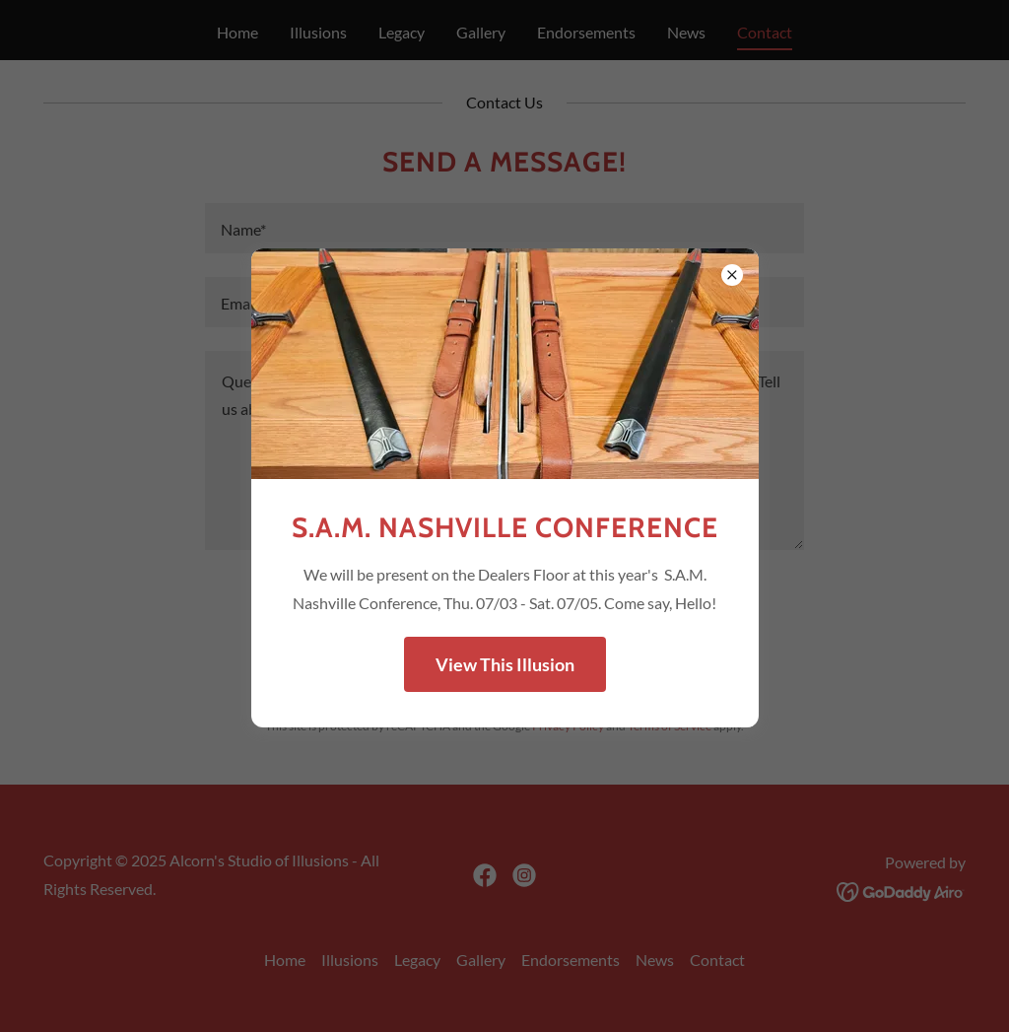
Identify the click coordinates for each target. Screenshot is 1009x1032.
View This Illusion (505, 664)
